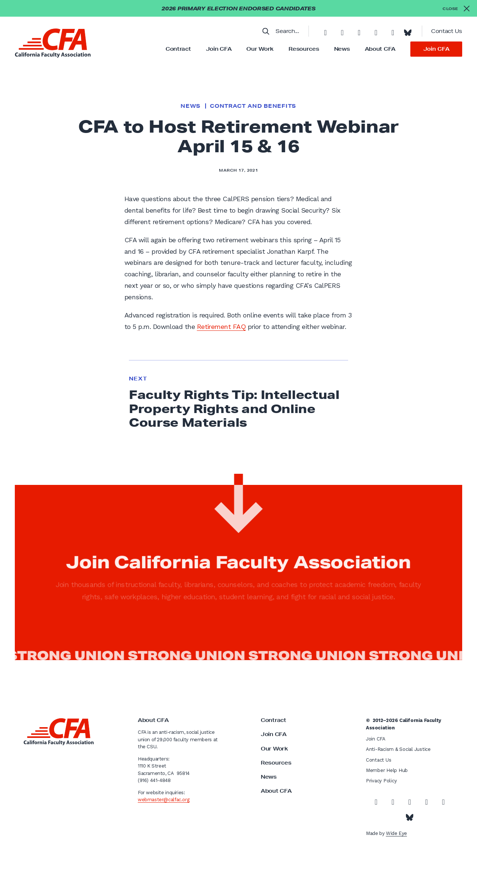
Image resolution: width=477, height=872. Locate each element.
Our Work (260, 49)
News (342, 49)
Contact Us (446, 31)
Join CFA (219, 49)
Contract (178, 49)
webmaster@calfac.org (163, 799)
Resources (303, 49)
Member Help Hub (387, 770)
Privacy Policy (381, 780)
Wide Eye (396, 833)
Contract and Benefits (253, 106)
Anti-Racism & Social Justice (398, 749)
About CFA (380, 49)
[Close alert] (456, 8)
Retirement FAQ (221, 326)
